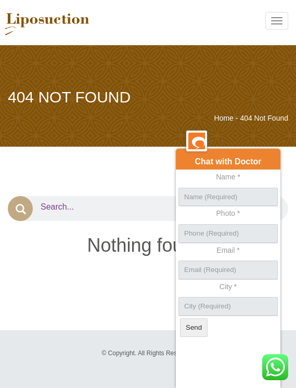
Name (228, 177)
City (228, 286)
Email (227, 250)
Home (224, 118)
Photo (228, 213)
